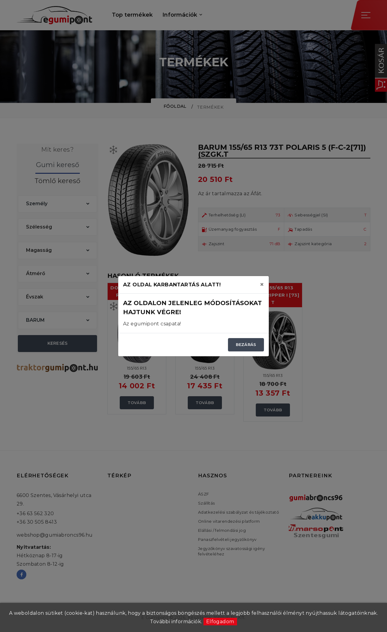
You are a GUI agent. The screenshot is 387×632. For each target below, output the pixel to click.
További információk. (176, 621)
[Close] (262, 284)
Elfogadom (220, 621)
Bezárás (246, 344)
